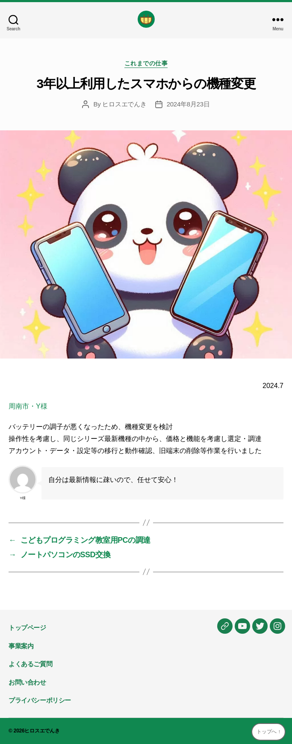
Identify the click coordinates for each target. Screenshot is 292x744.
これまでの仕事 (146, 63)
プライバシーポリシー (40, 700)
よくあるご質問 (30, 664)
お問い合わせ (27, 682)
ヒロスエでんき (124, 104)
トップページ (27, 627)
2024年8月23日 (188, 104)
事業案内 (21, 646)
